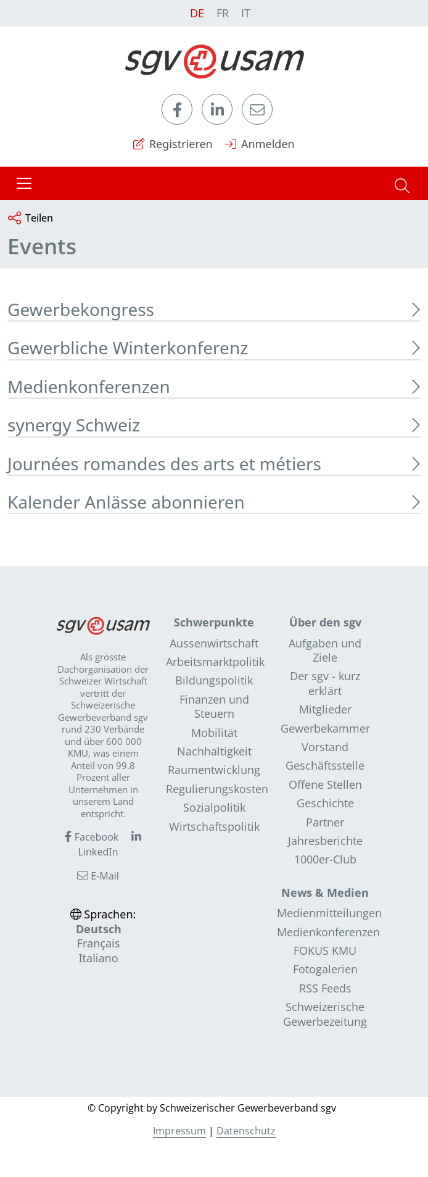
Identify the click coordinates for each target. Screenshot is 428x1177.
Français (98, 943)
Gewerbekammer (325, 728)
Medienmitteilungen (329, 912)
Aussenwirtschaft (214, 643)
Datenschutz (246, 1130)
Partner (325, 822)
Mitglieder (325, 709)
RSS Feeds (325, 988)
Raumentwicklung (214, 769)
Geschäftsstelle (325, 765)
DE (197, 13)
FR (222, 13)
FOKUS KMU (325, 950)
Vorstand (325, 746)
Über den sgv (325, 622)
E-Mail (98, 876)
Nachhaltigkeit (214, 751)
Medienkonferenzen (328, 932)
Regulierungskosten (217, 788)
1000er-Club (325, 859)
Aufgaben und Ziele (325, 650)
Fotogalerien (325, 969)
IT (245, 13)
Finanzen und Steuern (214, 706)
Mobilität (214, 732)
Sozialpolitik (214, 807)
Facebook (91, 837)
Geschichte (325, 803)
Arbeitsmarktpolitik (215, 661)
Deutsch (98, 928)
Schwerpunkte (214, 622)
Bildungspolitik (214, 680)
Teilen (30, 218)
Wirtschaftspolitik (214, 826)
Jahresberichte (325, 840)
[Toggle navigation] (24, 183)
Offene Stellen (325, 784)
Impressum (179, 1130)
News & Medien (325, 892)
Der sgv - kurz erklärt (325, 682)
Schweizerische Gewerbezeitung (325, 1013)
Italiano (98, 957)
